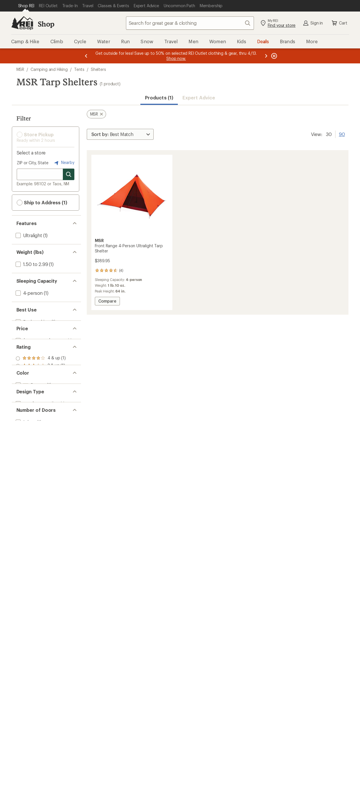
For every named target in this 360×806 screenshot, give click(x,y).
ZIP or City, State (32, 162)
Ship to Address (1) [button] (42, 202)
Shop (46, 24)
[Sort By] (120, 134)
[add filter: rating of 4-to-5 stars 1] (40, 379)
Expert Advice (198, 97)
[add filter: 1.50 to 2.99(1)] (31, 264)
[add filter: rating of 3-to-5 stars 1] (40, 386)
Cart (339, 23)
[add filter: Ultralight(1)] (28, 235)
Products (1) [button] (159, 97)
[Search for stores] (68, 174)
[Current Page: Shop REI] (26, 6)
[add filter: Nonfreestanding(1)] (36, 458)
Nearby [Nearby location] (63, 162)
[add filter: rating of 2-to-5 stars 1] (40, 394)
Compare (107, 301)
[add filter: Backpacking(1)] (32, 321)
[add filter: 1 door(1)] (25, 487)
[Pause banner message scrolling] (273, 56)
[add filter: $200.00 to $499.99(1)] (40, 350)
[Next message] (266, 56)
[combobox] (190, 23)
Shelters (98, 69)
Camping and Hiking (49, 69)
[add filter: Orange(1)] (30, 430)
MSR (20, 69)
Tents (79, 69)
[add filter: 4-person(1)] (28, 293)
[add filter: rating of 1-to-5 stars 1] (40, 401)
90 (342, 134)
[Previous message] (86, 56)
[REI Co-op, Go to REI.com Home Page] (22, 23)
